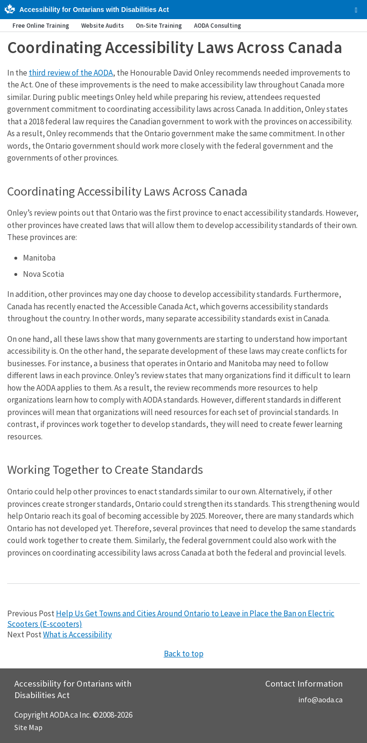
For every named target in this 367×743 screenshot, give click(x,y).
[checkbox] (356, 10)
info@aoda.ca (320, 699)
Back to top (184, 653)
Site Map (28, 727)
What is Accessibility (77, 634)
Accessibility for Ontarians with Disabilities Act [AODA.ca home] (94, 9)
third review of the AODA (71, 72)
